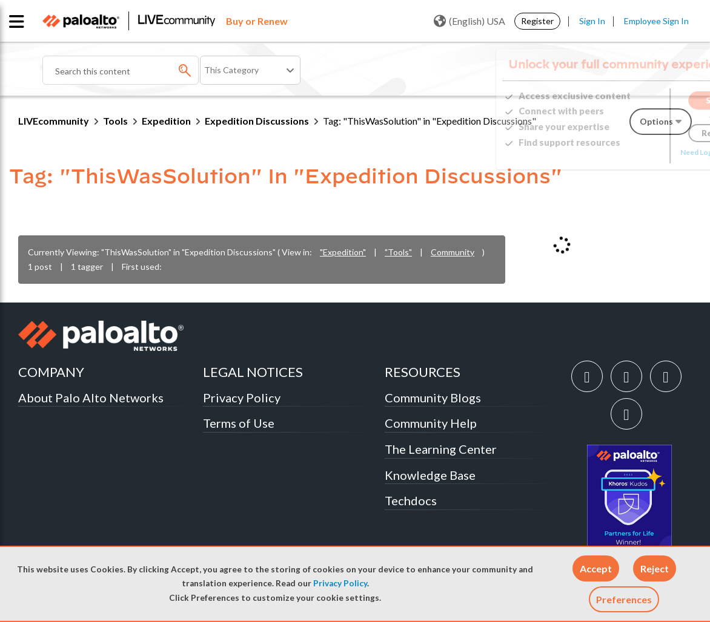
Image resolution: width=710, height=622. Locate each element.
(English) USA (469, 21)
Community (452, 252)
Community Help (431, 423)
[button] (595, 568)
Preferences (624, 599)
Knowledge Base (430, 475)
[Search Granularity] (250, 70)
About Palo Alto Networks (91, 397)
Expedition (166, 120)
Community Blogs (433, 397)
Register (537, 21)
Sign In (592, 21)
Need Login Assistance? (637, 152)
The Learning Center (441, 449)
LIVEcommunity (53, 120)
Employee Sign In (656, 21)
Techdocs (411, 500)
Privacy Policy (340, 583)
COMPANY (51, 372)
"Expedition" (343, 252)
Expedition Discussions (257, 120)
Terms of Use (238, 423)
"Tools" (398, 252)
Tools (115, 120)
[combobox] (120, 70)
